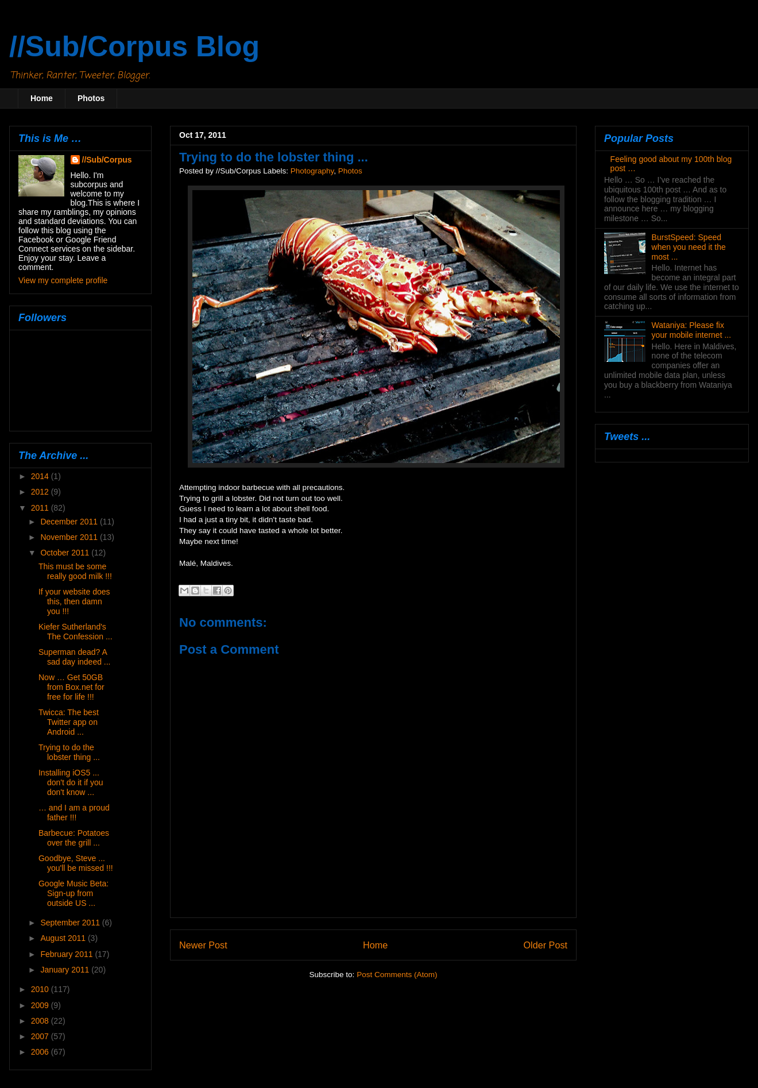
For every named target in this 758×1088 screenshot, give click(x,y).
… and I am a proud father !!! (74, 812)
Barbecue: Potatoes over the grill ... (73, 837)
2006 (41, 1051)
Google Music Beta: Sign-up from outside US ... (73, 893)
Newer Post (203, 945)
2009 (41, 1005)
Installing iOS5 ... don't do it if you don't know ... (70, 782)
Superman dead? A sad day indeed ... (74, 656)
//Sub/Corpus (107, 159)
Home (41, 98)
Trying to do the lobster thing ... (69, 752)
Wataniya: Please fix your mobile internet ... (692, 330)
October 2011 (65, 552)
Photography (312, 171)
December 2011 (70, 521)
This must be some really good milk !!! (75, 571)
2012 (41, 491)
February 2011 (67, 954)
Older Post (545, 945)
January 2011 (65, 969)
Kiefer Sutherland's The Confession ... (75, 631)
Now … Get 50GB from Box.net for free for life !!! (71, 687)
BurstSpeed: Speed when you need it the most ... (689, 247)
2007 (41, 1036)
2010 (41, 989)
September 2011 (71, 922)
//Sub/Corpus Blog (134, 46)
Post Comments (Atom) (397, 974)
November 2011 (70, 537)
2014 (41, 476)
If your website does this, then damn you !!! (74, 601)
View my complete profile (62, 280)
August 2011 (64, 938)
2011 (41, 507)
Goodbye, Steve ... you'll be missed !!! (75, 863)
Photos (91, 98)
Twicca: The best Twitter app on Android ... (68, 722)
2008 (41, 1020)
